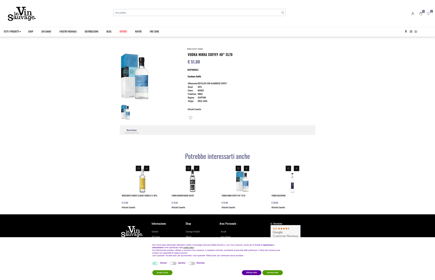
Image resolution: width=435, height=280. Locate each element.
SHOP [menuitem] (30, 31)
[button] (282, 12)
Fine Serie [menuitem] (154, 31)
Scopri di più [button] (162, 272)
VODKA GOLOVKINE (279, 195)
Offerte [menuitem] (188, 236)
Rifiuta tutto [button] (251, 272)
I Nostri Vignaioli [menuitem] (68, 31)
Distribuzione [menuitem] (91, 31)
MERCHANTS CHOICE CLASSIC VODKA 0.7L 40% (139, 195)
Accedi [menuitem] (223, 231)
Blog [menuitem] (109, 31)
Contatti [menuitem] (155, 231)
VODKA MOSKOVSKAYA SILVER (183, 195)
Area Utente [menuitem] (225, 236)
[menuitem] (123, 31)
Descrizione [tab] (132, 130)
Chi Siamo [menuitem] (46, 31)
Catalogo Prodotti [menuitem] (193, 231)
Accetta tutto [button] (272, 272)
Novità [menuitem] (138, 31)
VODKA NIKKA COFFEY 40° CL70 (233, 195)
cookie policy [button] (188, 247)
